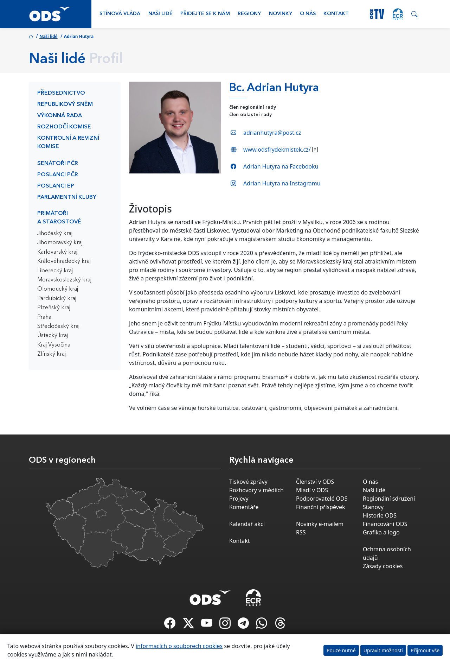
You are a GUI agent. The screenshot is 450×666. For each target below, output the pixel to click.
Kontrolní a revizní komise (68, 142)
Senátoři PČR (57, 163)
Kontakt (336, 14)
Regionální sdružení (389, 498)
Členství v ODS (315, 482)
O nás (308, 14)
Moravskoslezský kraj (64, 280)
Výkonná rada (59, 116)
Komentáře (244, 507)
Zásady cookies (383, 566)
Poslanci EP (55, 186)
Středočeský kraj (58, 326)
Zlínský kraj (51, 354)
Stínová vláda (119, 14)
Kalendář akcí (247, 524)
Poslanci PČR (57, 175)
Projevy (239, 498)
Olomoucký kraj (57, 289)
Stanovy (373, 507)
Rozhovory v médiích (256, 490)
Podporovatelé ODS (322, 498)
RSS (301, 532)
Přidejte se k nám (205, 14)
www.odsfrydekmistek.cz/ (277, 149)
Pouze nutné (341, 650)
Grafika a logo (381, 532)
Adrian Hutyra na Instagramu (282, 183)
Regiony (249, 14)
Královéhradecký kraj (64, 261)
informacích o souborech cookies (179, 646)
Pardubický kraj (56, 299)
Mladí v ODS (312, 490)
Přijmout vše (425, 650)
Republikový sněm (65, 104)
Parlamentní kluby (66, 197)
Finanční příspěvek (320, 507)
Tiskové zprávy (248, 482)
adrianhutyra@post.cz (272, 133)
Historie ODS (380, 515)
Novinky (280, 14)
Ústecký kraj (52, 335)
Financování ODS (385, 524)
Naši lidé (160, 14)
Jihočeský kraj (54, 233)
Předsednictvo (61, 93)
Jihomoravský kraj (60, 243)
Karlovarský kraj (57, 252)
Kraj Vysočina (53, 345)
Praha (44, 317)
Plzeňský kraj (53, 308)
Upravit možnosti (383, 650)
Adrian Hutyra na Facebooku (281, 166)
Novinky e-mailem (319, 524)
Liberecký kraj (55, 271)
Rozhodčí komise (64, 127)
